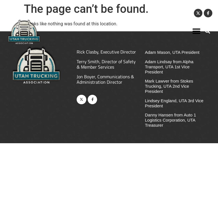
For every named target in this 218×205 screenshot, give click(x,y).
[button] (196, 30)
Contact (182, 13)
